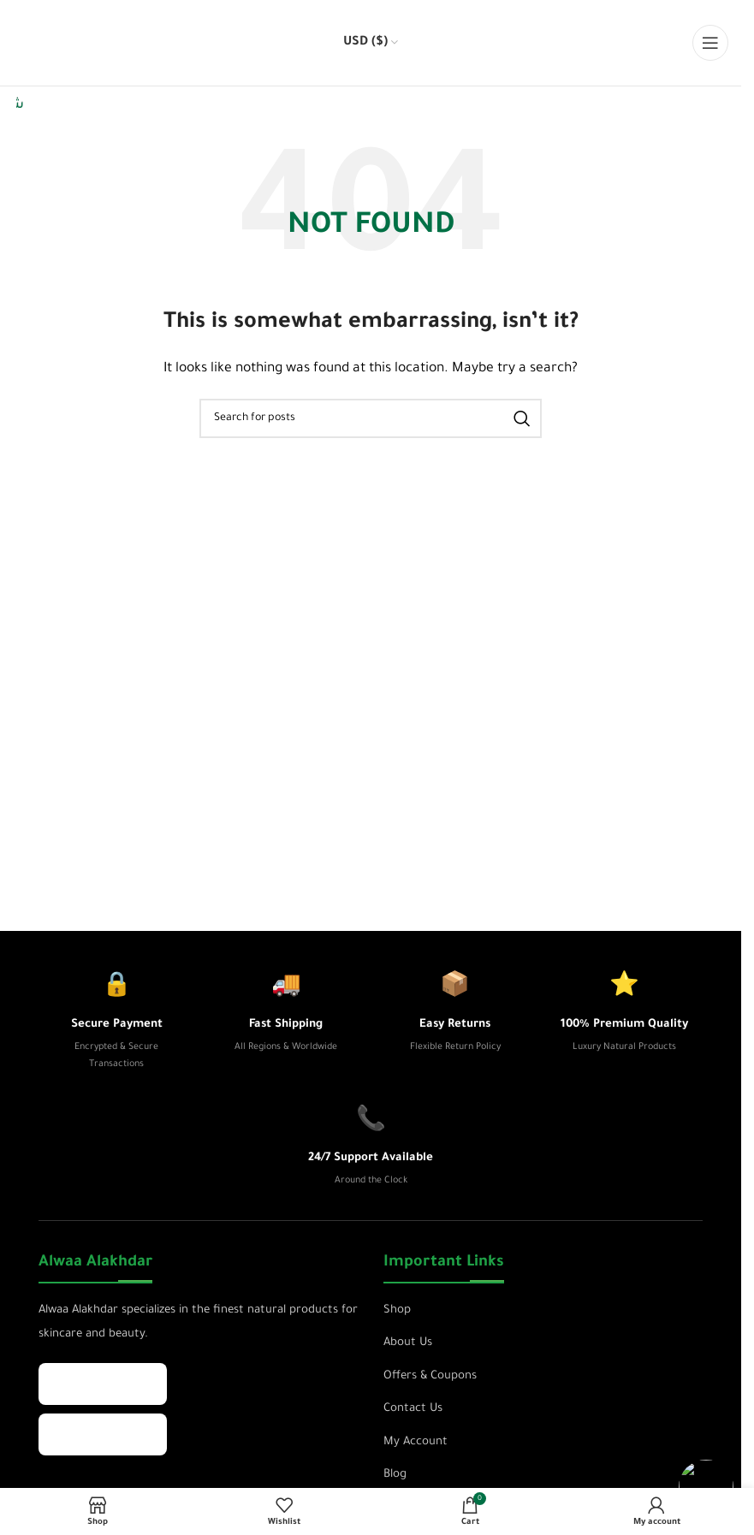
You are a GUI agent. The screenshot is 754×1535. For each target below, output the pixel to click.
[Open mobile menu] (710, 43)
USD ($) (365, 43)
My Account (415, 1442)
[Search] (370, 418)
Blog (395, 1474)
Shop (397, 1310)
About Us (407, 1342)
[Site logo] (51, 44)
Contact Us (412, 1408)
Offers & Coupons (430, 1376)
